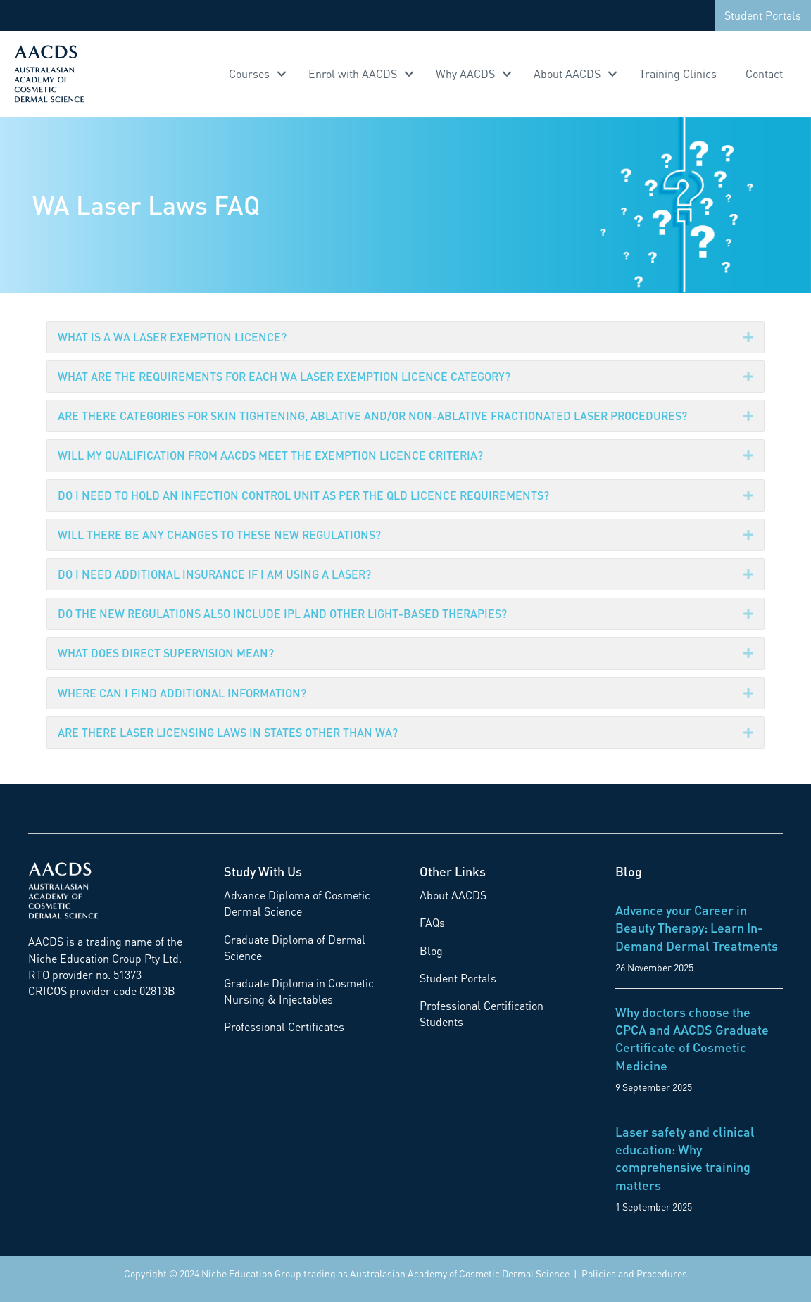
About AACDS (567, 73)
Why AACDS (465, 73)
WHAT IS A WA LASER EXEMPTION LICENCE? (172, 336)
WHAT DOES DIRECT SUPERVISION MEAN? (166, 652)
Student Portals (762, 15)
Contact (764, 73)
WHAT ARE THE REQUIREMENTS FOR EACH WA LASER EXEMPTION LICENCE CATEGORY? (284, 376)
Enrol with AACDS (352, 73)
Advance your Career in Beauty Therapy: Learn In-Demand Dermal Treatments (696, 927)
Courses (249, 73)
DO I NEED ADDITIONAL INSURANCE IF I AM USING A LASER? (214, 574)
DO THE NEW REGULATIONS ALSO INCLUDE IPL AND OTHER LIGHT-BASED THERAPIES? (282, 613)
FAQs (432, 922)
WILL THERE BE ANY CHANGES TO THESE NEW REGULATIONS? (219, 534)
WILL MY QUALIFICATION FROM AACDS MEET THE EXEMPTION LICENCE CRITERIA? (270, 455)
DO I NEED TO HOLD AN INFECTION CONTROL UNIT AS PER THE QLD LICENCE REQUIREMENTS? (303, 495)
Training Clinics (678, 73)
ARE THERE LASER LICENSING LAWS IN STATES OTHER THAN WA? (228, 732)
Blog (431, 950)
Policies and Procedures (634, 1273)
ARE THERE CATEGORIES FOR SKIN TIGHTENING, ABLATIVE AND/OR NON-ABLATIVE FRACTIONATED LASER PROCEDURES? (372, 415)
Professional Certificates (284, 1026)
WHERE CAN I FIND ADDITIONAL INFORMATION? (182, 692)
